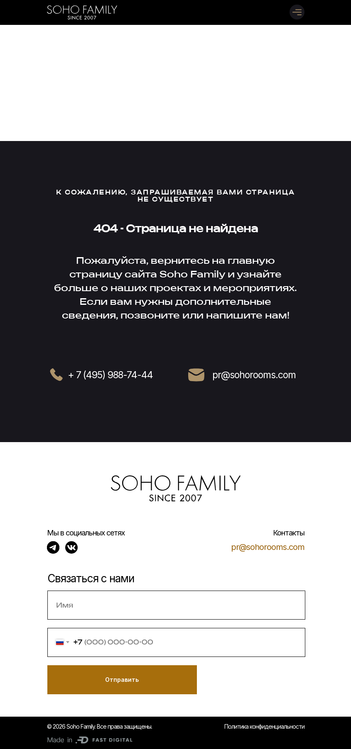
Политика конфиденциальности (264, 726)
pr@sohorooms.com (267, 547)
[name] (176, 605)
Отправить (122, 679)
